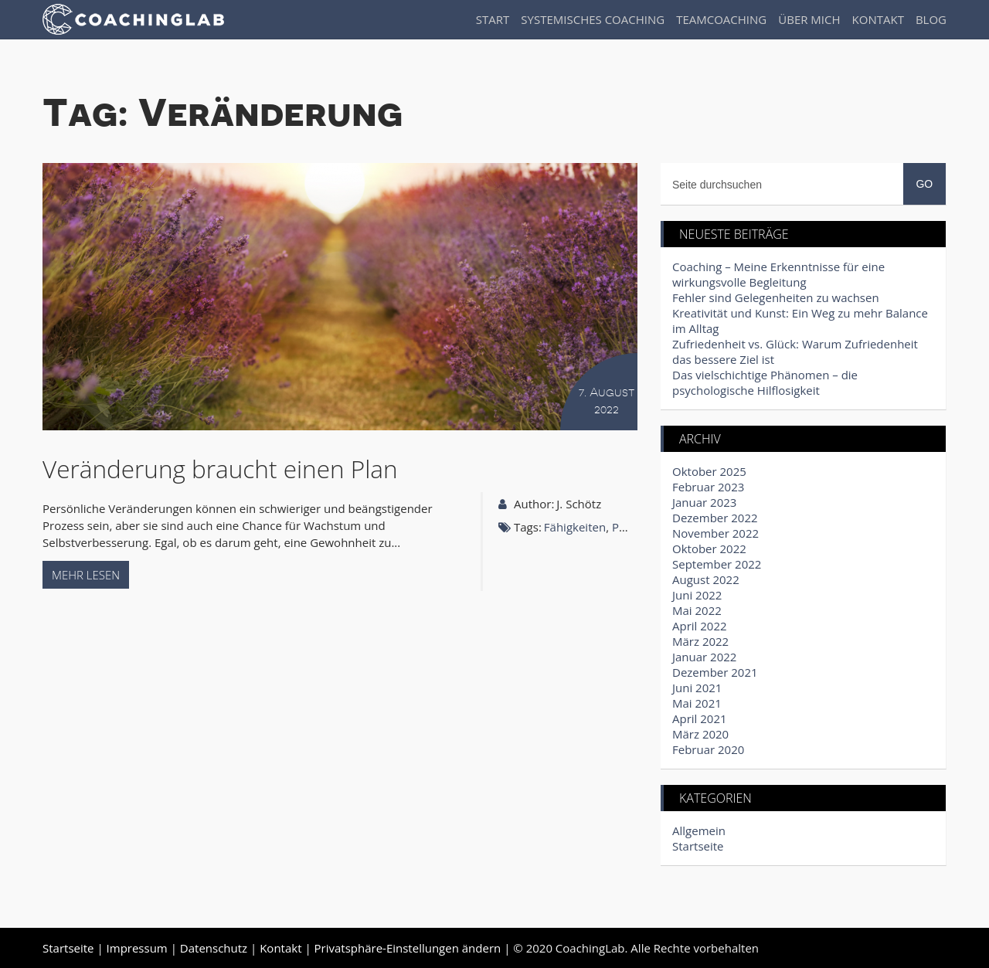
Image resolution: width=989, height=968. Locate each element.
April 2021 (699, 718)
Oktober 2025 (709, 471)
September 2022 (716, 564)
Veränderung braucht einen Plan (220, 468)
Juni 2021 (697, 687)
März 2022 (700, 641)
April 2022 (699, 625)
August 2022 (705, 579)
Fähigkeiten (575, 527)
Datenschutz (213, 948)
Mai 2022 (697, 610)
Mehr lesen (86, 574)
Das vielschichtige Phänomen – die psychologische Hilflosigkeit (765, 382)
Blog (931, 19)
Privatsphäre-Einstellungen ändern (407, 948)
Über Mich (809, 19)
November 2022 (715, 533)
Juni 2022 (697, 595)
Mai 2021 (697, 703)
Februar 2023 (708, 486)
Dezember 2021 (715, 672)
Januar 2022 (704, 656)
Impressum (137, 948)
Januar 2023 (704, 502)
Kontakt (878, 19)
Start (493, 19)
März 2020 (700, 734)
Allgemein (699, 830)
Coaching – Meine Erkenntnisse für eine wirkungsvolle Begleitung (778, 274)
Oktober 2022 (709, 548)
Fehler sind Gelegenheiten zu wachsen (775, 297)
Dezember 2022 (715, 517)
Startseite (698, 846)
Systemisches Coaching (592, 19)
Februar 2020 (708, 749)
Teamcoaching (721, 19)
